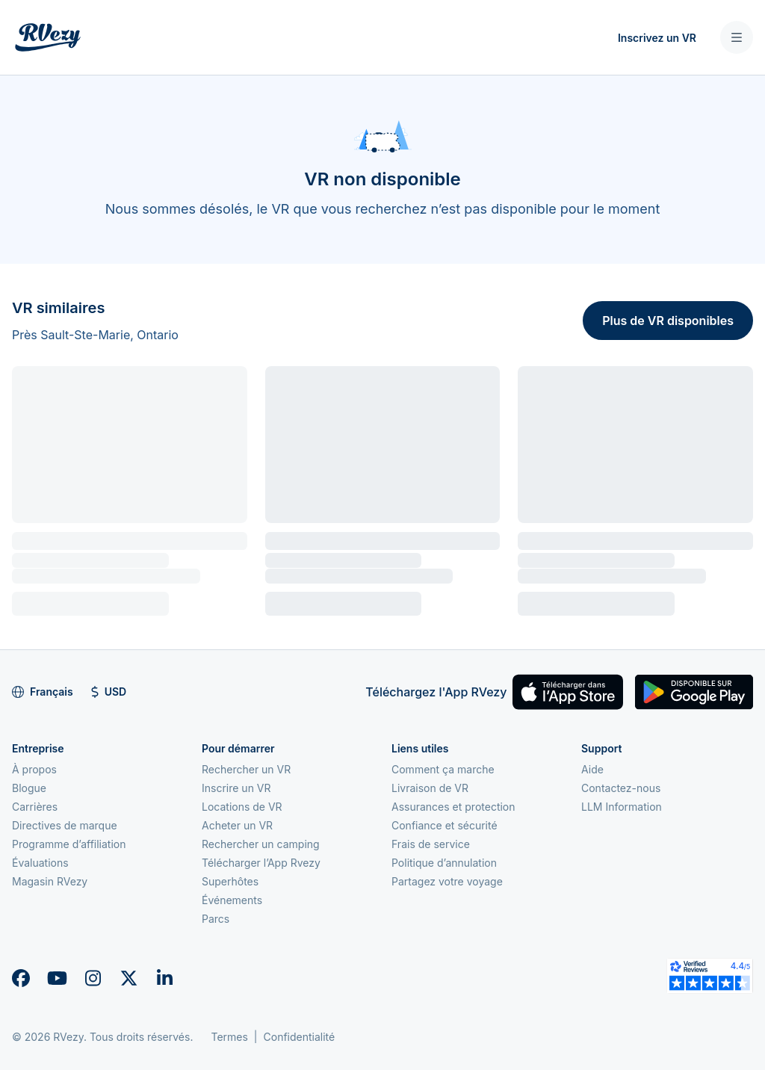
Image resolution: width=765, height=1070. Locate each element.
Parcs (215, 918)
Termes (229, 1036)
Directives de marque (64, 825)
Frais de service (430, 844)
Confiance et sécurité (444, 825)
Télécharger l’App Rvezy (261, 862)
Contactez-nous (620, 788)
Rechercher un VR (246, 769)
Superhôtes (230, 881)
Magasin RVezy (49, 881)
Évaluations (40, 862)
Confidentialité (299, 1036)
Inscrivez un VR (657, 37)
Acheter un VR (237, 825)
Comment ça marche (443, 769)
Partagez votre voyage (447, 881)
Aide (592, 769)
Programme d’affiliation (69, 844)
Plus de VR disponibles (668, 320)
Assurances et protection (453, 806)
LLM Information (621, 806)
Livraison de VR (429, 788)
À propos (34, 769)
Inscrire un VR (236, 788)
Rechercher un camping (261, 844)
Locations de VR (242, 806)
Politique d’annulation (444, 862)
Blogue (29, 788)
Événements (232, 900)
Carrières (35, 806)
